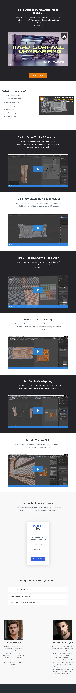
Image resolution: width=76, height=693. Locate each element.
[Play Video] (10, 185)
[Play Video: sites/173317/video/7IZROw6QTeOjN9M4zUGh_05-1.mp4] (38, 410)
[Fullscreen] (66, 185)
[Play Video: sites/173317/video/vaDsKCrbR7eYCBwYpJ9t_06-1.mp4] (38, 469)
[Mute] (59, 185)
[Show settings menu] (62, 185)
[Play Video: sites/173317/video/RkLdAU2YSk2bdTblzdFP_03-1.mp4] (38, 290)
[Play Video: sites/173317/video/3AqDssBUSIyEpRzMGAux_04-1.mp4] (38, 351)
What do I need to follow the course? (27, 590)
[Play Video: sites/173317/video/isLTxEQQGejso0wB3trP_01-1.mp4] (38, 169)
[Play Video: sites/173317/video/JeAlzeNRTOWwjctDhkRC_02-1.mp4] (38, 228)
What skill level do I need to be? (25, 596)
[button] (38, 559)
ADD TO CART (38, 558)
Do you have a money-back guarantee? (27, 603)
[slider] (36, 185)
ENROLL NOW (38, 76)
